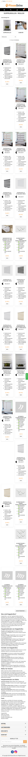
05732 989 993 (9, 1)
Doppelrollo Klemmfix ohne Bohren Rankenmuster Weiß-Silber (20, 460)
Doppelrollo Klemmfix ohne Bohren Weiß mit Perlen (21, 106)
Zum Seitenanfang (21, 611)
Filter (26, 377)
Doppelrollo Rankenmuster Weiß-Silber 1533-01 (7, 327)
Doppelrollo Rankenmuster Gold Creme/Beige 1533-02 (21, 327)
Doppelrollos (7, 32)
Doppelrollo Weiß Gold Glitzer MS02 (7, 372)
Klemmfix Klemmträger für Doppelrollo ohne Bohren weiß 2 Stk (21, 419)
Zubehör (20, 32)
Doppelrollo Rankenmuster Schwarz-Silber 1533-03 (7, 61)
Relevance (9, 37)
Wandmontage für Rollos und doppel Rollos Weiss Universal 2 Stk (7, 240)
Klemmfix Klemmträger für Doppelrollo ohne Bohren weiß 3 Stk (7, 587)
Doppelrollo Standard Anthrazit (21, 281)
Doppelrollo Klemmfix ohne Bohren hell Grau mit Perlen (21, 61)
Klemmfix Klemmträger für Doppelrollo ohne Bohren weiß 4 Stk (21, 587)
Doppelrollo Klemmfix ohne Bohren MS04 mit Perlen (21, 150)
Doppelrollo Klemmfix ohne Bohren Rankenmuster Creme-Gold (7, 151)
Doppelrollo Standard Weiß (21, 193)
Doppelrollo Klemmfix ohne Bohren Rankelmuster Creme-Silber (7, 504)
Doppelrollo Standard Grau (7, 280)
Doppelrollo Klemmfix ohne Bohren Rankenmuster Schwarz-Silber (7, 195)
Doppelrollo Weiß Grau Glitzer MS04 (21, 372)
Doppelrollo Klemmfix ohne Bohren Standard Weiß (7, 418)
